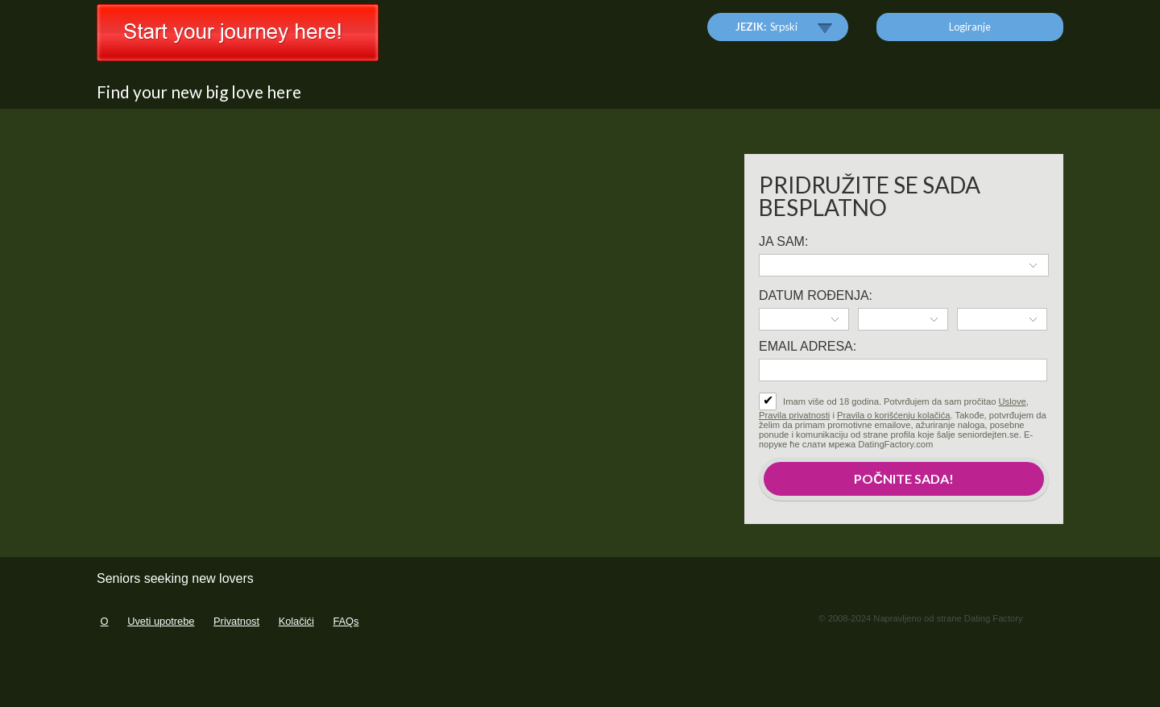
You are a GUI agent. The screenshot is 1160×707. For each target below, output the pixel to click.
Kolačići (296, 621)
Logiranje (970, 26)
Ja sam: (783, 241)
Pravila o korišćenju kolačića (894, 415)
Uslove (1012, 401)
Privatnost (236, 621)
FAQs (345, 621)
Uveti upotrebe (160, 621)
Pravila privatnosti (794, 415)
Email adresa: (807, 346)
